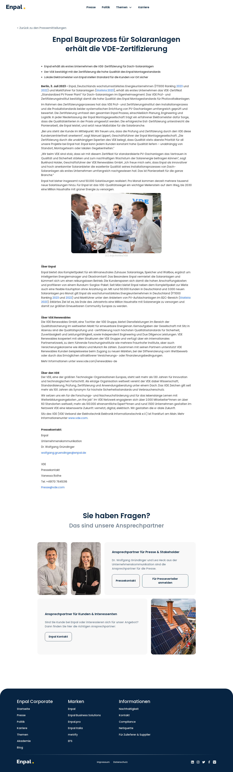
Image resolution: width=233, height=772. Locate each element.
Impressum (103, 762)
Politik (21, 722)
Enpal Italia (75, 728)
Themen (22, 734)
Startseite (23, 709)
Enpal (71, 709)
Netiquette (126, 728)
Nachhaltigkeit (129, 709)
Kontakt (124, 715)
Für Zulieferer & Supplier (134, 734)
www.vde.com (78, 418)
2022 (44, 90)
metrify (73, 734)
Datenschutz (120, 762)
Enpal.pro (74, 722)
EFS (70, 741)
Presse (21, 715)
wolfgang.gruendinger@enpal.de (63, 453)
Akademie (24, 741)
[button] (124, 8)
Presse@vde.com (53, 487)
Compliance (127, 722)
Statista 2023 (105, 90)
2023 (179, 86)
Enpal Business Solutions (84, 715)
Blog (20, 747)
